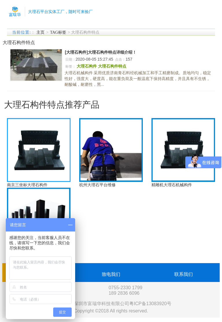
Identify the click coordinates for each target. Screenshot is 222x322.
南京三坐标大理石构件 (27, 184)
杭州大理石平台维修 (97, 184)
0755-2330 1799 (126, 287)
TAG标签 (58, 32)
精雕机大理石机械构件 (171, 184)
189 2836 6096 (124, 293)
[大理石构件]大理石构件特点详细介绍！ (100, 52)
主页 (40, 32)
